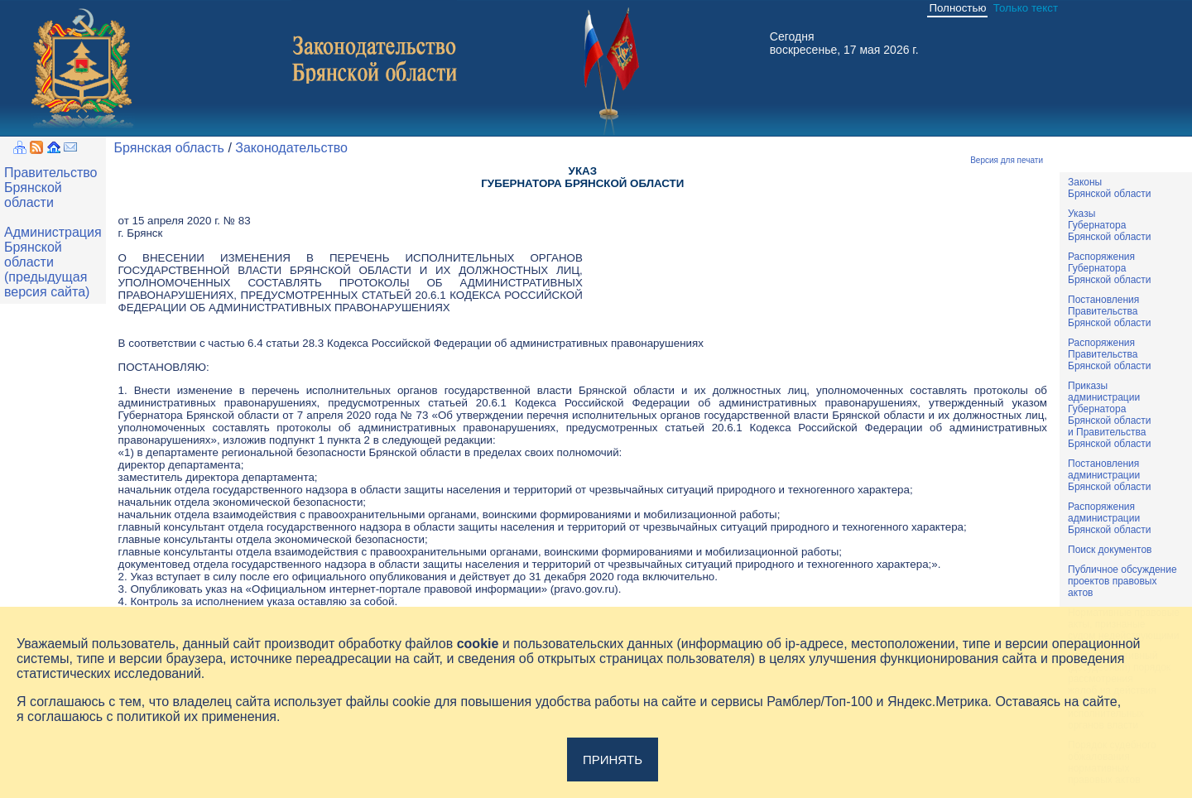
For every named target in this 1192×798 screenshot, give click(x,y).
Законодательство (291, 148)
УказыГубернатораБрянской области (1109, 225)
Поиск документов (1109, 549)
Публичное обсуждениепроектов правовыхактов (1122, 581)
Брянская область (169, 148)
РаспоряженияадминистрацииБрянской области (1109, 518)
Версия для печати (1006, 160)
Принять (612, 759)
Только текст (1025, 8)
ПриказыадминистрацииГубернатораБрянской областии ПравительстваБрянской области (1109, 414)
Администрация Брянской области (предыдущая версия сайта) (53, 262)
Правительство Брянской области (50, 187)
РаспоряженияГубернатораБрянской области (1109, 268)
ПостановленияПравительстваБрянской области (1109, 311)
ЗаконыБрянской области (1109, 188)
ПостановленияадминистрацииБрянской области (1109, 475)
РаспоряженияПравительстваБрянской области (1109, 354)
